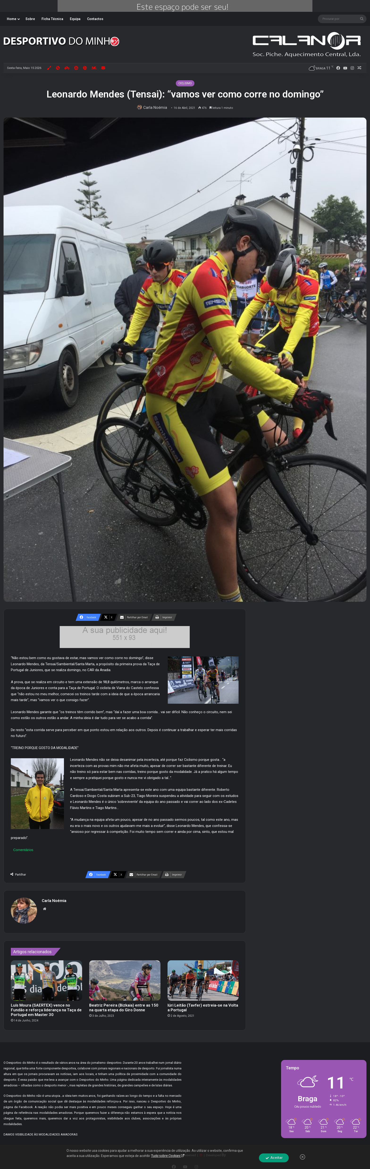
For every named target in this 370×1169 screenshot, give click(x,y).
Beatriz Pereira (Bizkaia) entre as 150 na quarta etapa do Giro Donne (123, 1005)
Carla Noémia (156, 107)
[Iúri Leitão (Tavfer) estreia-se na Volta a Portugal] (203, 978)
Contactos (95, 19)
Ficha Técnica (52, 19)
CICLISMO (185, 83)
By (224, 1152)
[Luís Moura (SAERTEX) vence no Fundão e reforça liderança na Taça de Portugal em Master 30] (46, 978)
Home (11, 19)
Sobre (30, 19)
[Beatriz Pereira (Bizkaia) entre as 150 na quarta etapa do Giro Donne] (124, 978)
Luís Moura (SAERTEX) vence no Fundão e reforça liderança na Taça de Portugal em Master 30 (46, 1007)
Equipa (75, 19)
